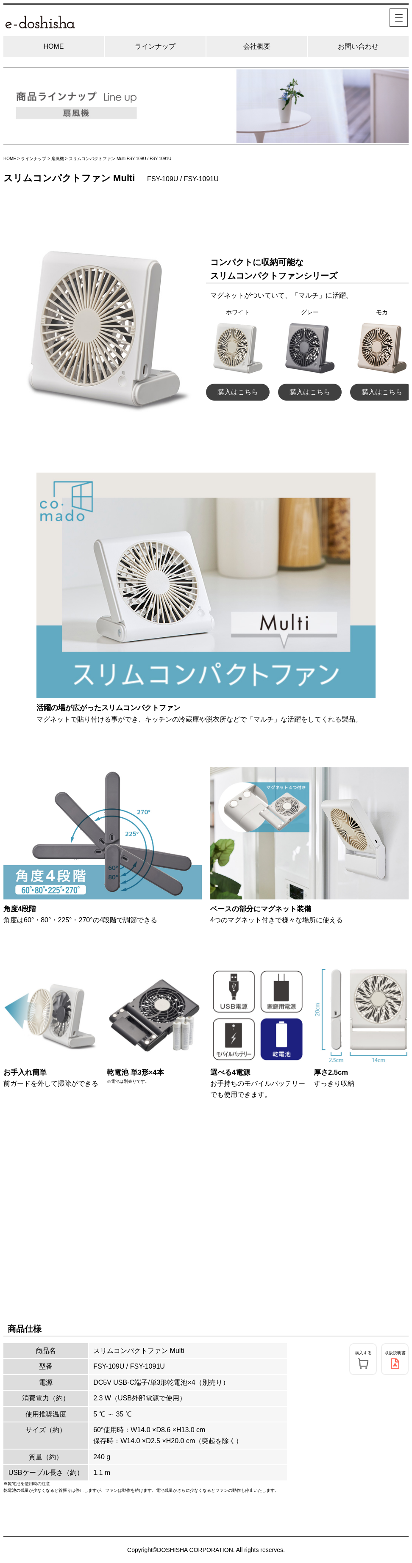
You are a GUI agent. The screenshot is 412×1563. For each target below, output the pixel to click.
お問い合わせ (358, 46)
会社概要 (256, 46)
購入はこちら (237, 392)
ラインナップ (155, 46)
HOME (54, 46)
